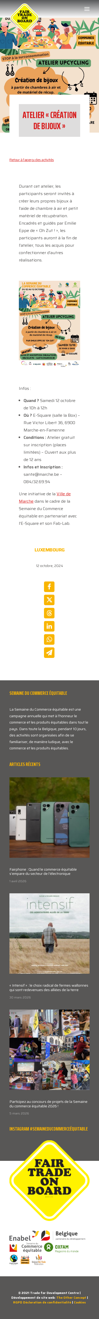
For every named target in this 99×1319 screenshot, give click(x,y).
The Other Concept (71, 1297)
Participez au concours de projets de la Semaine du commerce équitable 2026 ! (48, 1104)
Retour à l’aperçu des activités (31, 160)
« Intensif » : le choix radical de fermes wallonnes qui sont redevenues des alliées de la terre (48, 987)
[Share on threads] (49, 613)
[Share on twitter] (49, 600)
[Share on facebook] (49, 586)
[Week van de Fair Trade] (24, 9)
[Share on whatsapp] (49, 639)
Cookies (80, 1302)
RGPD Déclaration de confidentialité (42, 1302)
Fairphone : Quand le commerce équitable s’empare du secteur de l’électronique (43, 871)
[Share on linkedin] (49, 626)
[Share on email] (49, 652)
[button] (87, 9)
